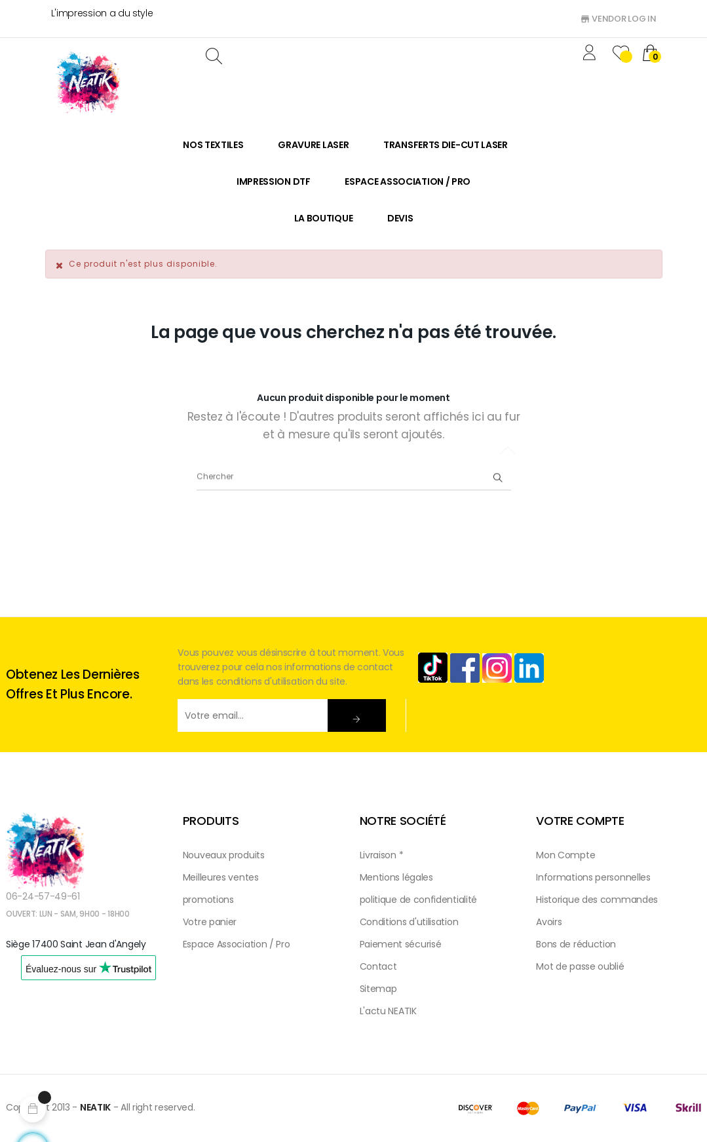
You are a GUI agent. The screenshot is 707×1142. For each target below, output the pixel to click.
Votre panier (210, 921)
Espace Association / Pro (236, 944)
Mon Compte (565, 855)
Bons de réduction (576, 944)
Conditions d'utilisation (409, 921)
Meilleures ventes (221, 877)
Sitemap (378, 988)
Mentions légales (396, 877)
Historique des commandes (597, 899)
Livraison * (382, 855)
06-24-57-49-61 (43, 896)
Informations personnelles (593, 877)
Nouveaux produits (224, 855)
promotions (208, 899)
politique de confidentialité (419, 899)
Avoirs (549, 921)
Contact (378, 966)
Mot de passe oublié (580, 966)
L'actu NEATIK (388, 1011)
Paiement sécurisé (401, 944)
